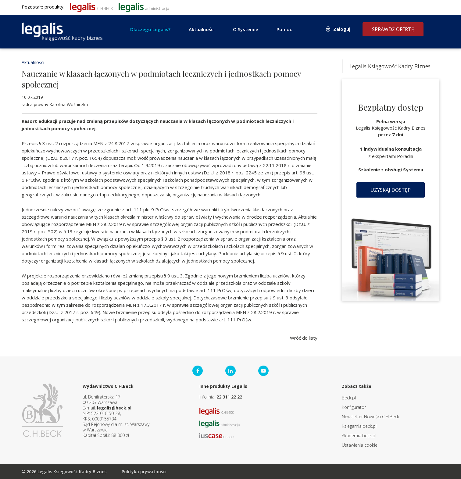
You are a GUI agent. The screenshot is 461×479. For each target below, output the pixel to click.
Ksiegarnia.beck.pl (359, 426)
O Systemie (245, 29)
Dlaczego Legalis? (150, 29)
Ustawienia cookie (359, 445)
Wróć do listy (303, 338)
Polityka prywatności (144, 471)
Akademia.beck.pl (359, 435)
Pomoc (284, 29)
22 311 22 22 (229, 397)
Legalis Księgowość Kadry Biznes (390, 66)
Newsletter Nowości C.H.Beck (370, 417)
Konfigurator (354, 407)
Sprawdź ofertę (393, 29)
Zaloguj (341, 29)
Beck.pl (349, 398)
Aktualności (202, 29)
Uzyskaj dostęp (390, 190)
